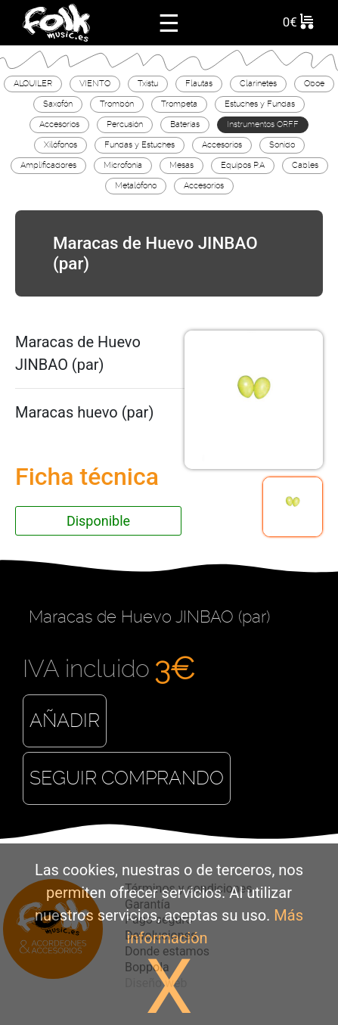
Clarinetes (258, 83)
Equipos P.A (243, 165)
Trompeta (179, 103)
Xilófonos (60, 144)
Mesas (181, 165)
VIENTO (94, 83)
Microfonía (123, 165)
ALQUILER (33, 83)
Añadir (64, 720)
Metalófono (136, 185)
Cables (305, 165)
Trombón (117, 103)
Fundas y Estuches (139, 144)
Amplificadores (48, 165)
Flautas (198, 83)
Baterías (185, 124)
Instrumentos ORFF (263, 124)
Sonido (282, 144)
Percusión (125, 124)
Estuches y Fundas (260, 103)
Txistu (148, 83)
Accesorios (59, 124)
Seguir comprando (126, 778)
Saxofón (58, 103)
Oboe (314, 83)
